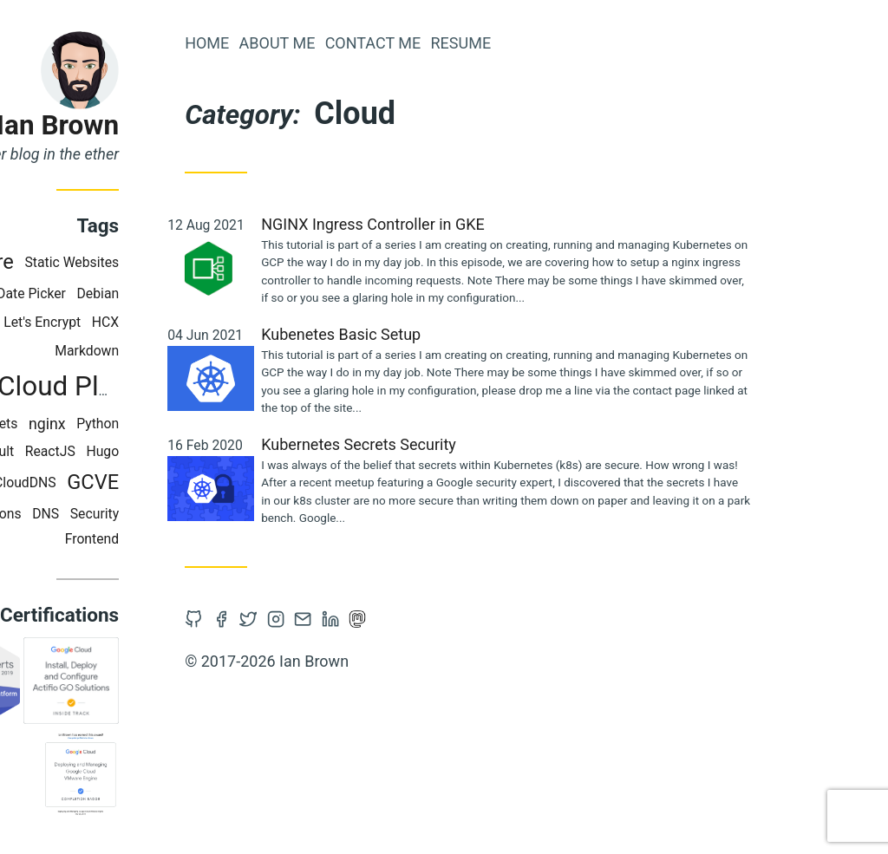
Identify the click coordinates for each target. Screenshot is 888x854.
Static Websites (195, 262)
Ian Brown (182, 125)
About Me (400, 43)
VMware (100, 262)
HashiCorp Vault (88, 451)
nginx (171, 424)
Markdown (211, 350)
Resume (584, 43)
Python (221, 423)
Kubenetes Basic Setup (465, 334)
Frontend (216, 539)
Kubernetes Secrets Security (482, 444)
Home (331, 43)
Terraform (79, 293)
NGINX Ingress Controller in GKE (497, 224)
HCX (229, 322)
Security (218, 513)
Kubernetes (73, 322)
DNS (169, 513)
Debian (221, 293)
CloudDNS (149, 482)
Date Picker (155, 293)
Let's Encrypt (166, 322)
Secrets (118, 423)
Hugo (226, 451)
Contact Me (496, 43)
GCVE (217, 482)
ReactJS (174, 451)
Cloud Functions (96, 513)
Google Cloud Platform (167, 386)
